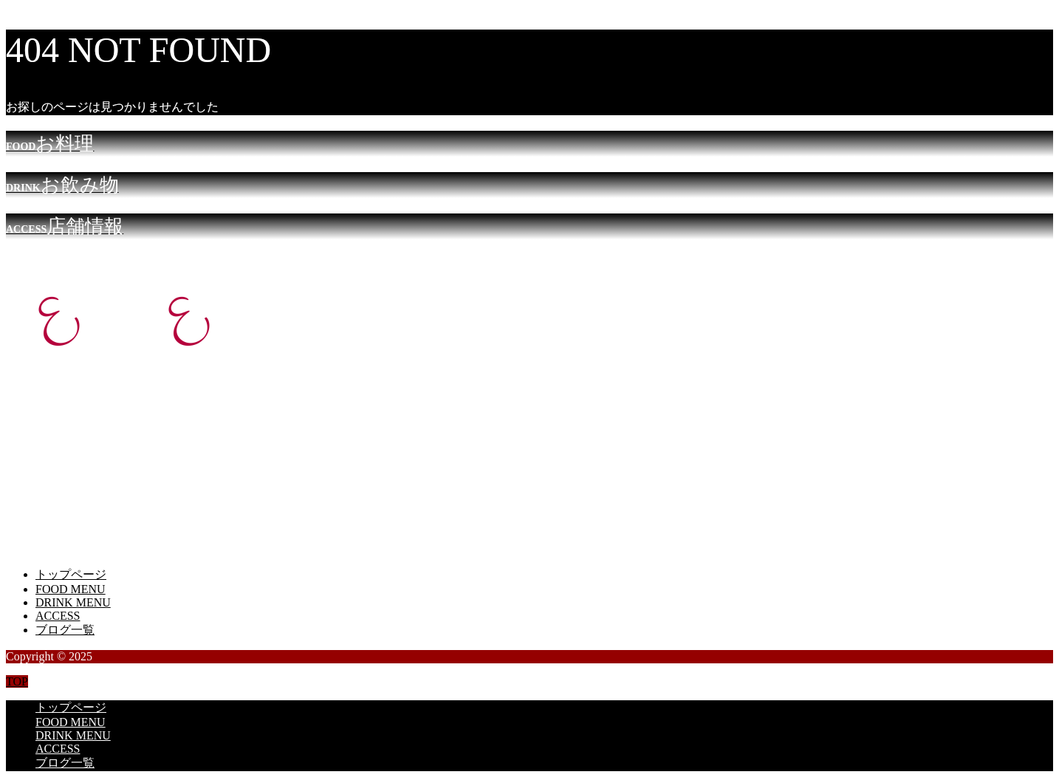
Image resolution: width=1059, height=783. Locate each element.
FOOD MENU (70, 589)
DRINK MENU (73, 602)
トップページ (70, 574)
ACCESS (57, 615)
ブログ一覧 (65, 629)
